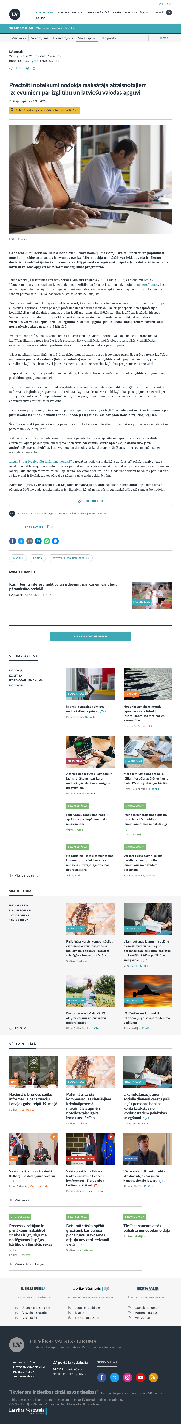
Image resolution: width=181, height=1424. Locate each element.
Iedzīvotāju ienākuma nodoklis (70, 558)
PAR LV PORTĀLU (24, 1363)
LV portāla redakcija (70, 1363)
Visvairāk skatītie (34, 1312)
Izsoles (80, 1312)
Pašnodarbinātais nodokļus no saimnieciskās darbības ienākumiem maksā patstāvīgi (145, 819)
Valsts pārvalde (39, 1186)
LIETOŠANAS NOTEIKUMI (29, 1367)
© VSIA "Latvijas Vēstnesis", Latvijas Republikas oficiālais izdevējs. (55, 1404)
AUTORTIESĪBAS (23, 1377)
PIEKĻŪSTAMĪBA (23, 1372)
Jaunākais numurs (147, 1307)
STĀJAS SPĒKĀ (19, 920)
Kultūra (148, 1186)
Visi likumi (29, 1317)
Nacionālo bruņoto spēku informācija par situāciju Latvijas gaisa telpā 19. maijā (33, 1099)
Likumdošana (140, 965)
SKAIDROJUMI (45, 13)
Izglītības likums (21, 387)
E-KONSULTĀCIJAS (137, 13)
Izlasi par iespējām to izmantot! (88, 513)
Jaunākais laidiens (88, 1307)
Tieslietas (82, 961)
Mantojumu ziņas (87, 1317)
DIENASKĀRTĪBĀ (98, 13)
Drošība (147, 1028)
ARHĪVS (41, 18)
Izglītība (37, 558)
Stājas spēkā (30, 61)
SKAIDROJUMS (19, 915)
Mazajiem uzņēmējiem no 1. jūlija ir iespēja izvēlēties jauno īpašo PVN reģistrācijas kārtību (146, 778)
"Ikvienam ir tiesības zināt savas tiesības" (53, 1392)
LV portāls (16, 51)
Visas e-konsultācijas (29, 1264)
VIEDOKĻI (78, 13)
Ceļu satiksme (84, 1250)
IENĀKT (167, 4)
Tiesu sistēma (95, 1191)
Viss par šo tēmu (26, 875)
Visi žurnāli (143, 1317)
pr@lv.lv (81, 1374)
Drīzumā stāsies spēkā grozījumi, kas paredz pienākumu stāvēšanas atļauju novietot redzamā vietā (87, 1235)
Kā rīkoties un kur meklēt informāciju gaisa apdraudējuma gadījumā (147, 1018)
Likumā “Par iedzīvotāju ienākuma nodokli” (40, 461)
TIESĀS (117, 13)
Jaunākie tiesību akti (36, 1307)
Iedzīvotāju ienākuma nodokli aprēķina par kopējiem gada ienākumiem (87, 819)
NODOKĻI (15, 670)
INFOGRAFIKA (18, 905)
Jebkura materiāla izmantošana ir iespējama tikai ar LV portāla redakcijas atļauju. (66, 1399)
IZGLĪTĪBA (15, 675)
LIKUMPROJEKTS (20, 910)
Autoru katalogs (146, 1312)
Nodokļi (54, 61)
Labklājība (93, 1028)
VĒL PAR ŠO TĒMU (23, 656)
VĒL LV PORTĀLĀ (22, 1044)
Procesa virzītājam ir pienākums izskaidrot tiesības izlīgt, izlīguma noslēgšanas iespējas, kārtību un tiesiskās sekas (30, 1235)
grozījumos (150, 284)
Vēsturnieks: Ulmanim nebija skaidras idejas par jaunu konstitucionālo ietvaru (144, 1176)
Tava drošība (27, 1109)
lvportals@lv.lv (74, 1369)
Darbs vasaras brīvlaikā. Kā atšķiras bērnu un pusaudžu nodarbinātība (86, 1018)
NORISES (63, 13)
